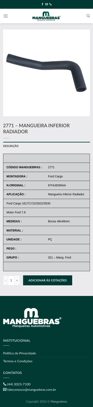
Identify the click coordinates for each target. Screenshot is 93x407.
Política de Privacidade (19, 353)
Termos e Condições (17, 361)
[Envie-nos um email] (46, 4)
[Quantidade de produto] (11, 280)
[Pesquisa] (88, 16)
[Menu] (5, 16)
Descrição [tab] (11, 146)
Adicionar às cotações (48, 280)
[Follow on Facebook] (42, 4)
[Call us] (50, 4)
